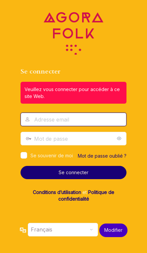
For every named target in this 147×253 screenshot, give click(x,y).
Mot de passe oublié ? (102, 156)
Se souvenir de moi (51, 155)
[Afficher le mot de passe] (119, 138)
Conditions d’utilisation (57, 192)
